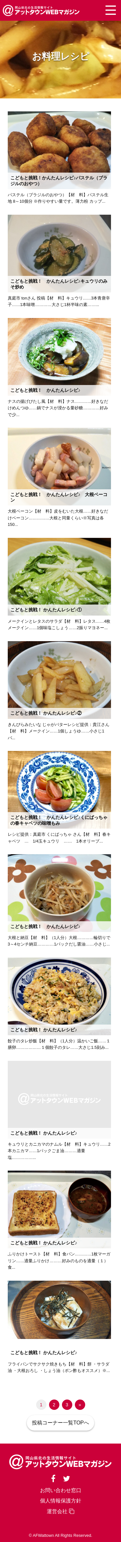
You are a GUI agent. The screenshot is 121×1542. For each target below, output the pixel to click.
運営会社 (60, 1511)
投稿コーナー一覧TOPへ (60, 1422)
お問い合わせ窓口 (60, 1490)
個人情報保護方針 (60, 1500)
